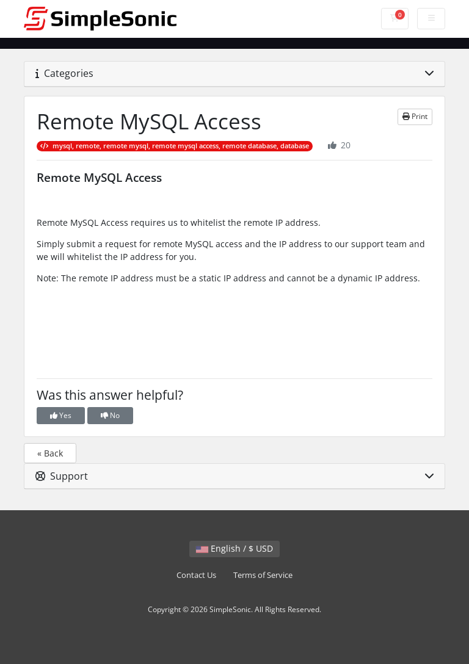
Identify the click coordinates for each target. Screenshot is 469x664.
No (110, 415)
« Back (50, 453)
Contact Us (196, 575)
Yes (60, 415)
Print (414, 116)
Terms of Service (263, 575)
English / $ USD (234, 548)
